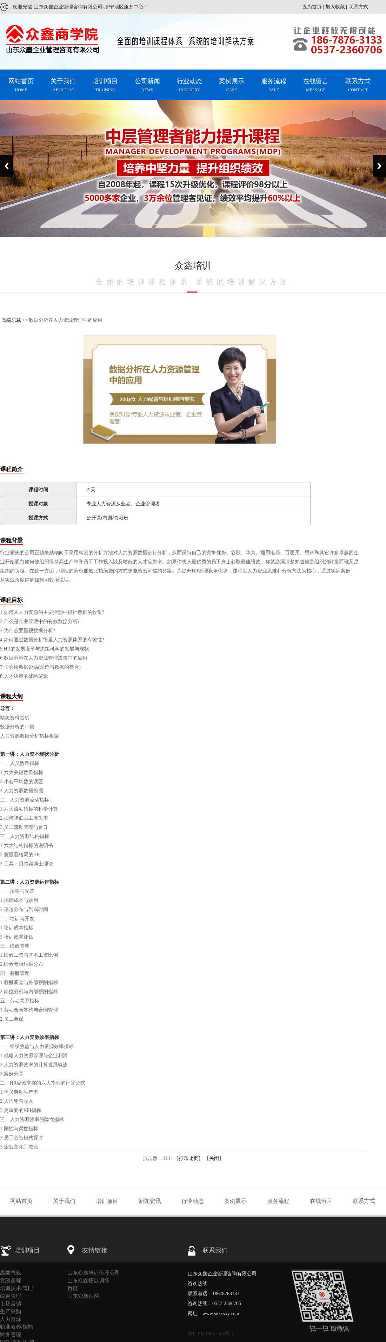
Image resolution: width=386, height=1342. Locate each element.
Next (379, 166)
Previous (6, 166)
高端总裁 (11, 320)
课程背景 (11, 540)
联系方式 (358, 6)
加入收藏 (335, 6)
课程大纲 (11, 696)
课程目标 (11, 600)
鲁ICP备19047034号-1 (211, 1333)
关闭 (214, 1158)
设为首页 (312, 6)
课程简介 (11, 469)
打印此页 (188, 1158)
